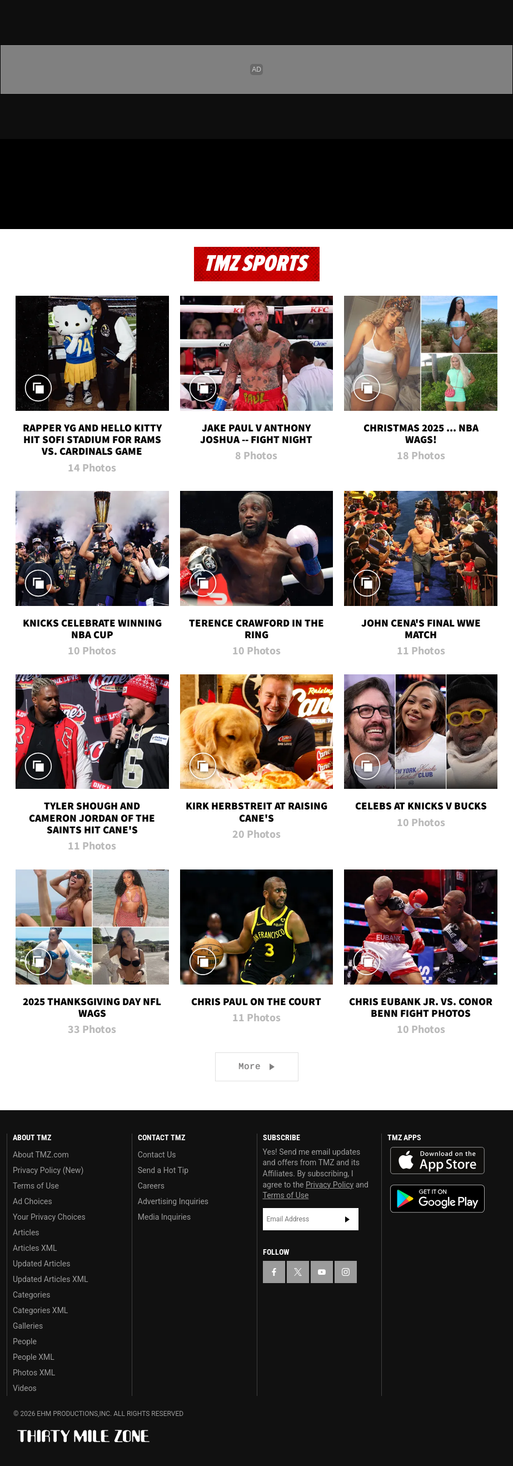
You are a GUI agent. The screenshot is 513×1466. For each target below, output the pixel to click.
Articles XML (35, 1248)
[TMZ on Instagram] (98, 157)
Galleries (28, 1325)
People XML (33, 1357)
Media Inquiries (164, 1216)
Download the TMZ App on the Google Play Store (437, 1199)
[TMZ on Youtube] (71, 157)
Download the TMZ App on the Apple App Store (437, 1161)
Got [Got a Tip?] (36, 186)
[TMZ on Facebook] (18, 157)
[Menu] (15, 213)
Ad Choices (32, 1201)
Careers (151, 1185)
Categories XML (40, 1310)
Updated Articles (41, 1263)
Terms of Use (36, 1185)
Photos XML (34, 1372)
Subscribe (347, 1219)
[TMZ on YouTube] (322, 1272)
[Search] (497, 213)
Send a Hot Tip (163, 1170)
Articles (26, 1232)
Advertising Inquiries (173, 1201)
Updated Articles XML (50, 1279)
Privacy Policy (329, 1184)
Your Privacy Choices (49, 1216)
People (25, 1341)
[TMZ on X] (44, 157)
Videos (25, 1388)
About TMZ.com (41, 1154)
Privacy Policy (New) (48, 1170)
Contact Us (157, 1154)
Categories (31, 1294)
